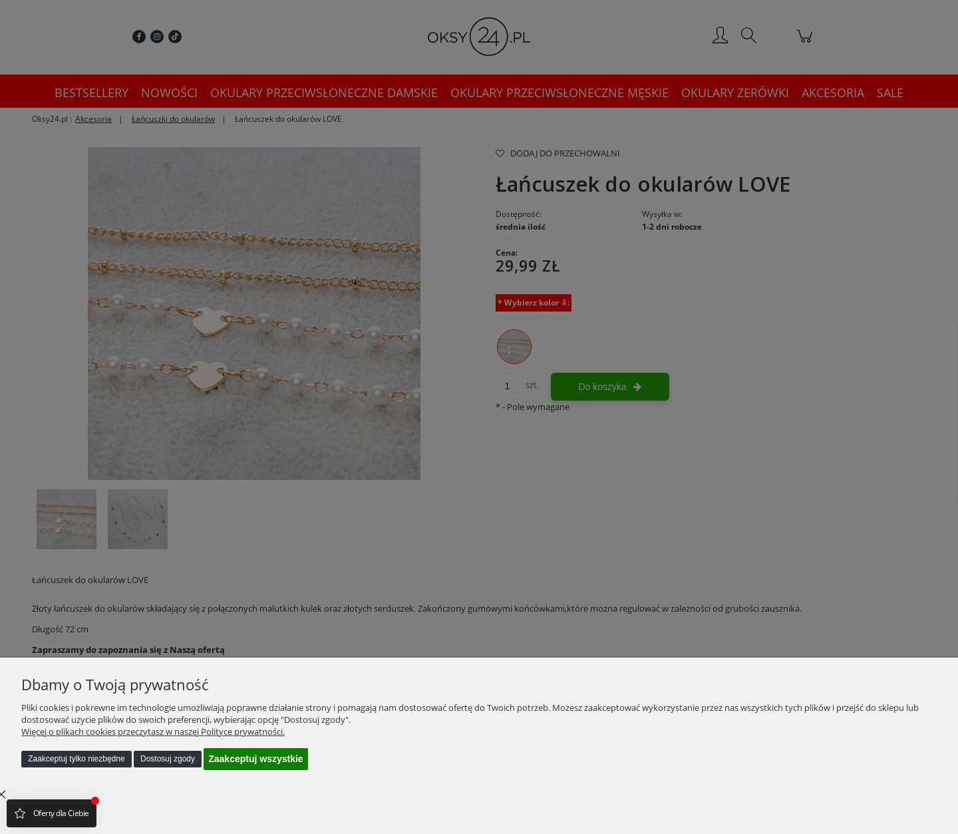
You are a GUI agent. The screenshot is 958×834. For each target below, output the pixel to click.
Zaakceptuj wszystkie (255, 758)
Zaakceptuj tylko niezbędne (76, 758)
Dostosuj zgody (167, 758)
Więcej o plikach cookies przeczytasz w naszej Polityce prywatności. (153, 731)
